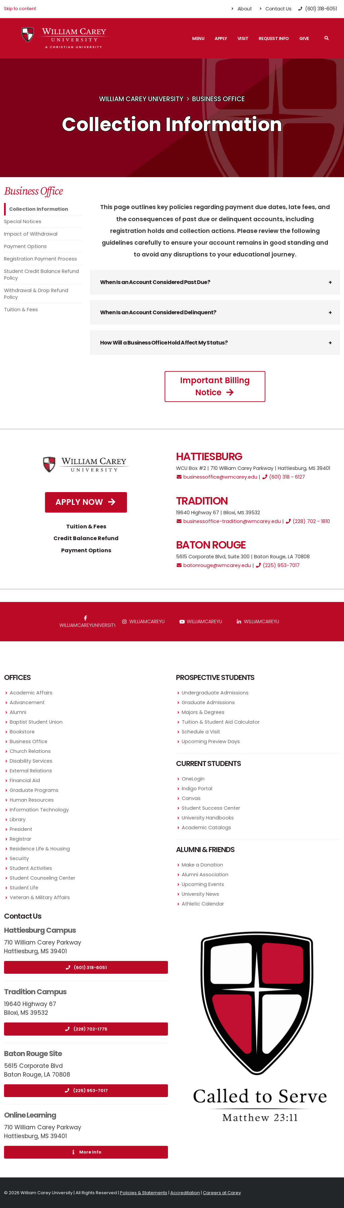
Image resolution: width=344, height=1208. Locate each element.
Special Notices (22, 221)
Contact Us (274, 8)
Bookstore (22, 731)
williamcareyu (143, 621)
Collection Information (38, 209)
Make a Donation (202, 864)
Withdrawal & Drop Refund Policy (36, 293)
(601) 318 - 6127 (283, 477)
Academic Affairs (31, 692)
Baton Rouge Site (33, 1053)
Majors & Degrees (203, 712)
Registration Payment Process (40, 258)
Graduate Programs (34, 790)
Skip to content (20, 8)
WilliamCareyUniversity (86, 622)
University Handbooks (208, 817)
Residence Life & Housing (40, 848)
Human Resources (32, 800)
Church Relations (30, 751)
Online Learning (30, 1115)
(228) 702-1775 (86, 1029)
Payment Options (25, 246)
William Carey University (141, 99)
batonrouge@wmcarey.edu (213, 565)
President (21, 829)
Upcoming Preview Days (211, 741)
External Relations (31, 770)
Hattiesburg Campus (40, 930)
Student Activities (31, 868)
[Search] (326, 38)
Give (304, 38)
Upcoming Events (203, 884)
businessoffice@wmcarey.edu (216, 477)
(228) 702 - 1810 (307, 521)
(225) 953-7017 (277, 565)
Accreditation (185, 1193)
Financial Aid (25, 780)
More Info (86, 1152)
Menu (198, 38)
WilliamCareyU (200, 621)
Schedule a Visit (201, 731)
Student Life (24, 887)
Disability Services (31, 761)
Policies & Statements (143, 1193)
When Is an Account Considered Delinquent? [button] (158, 312)
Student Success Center (211, 808)
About (241, 8)
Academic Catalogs (206, 827)
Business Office (218, 99)
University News (200, 894)
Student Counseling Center (42, 878)
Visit (243, 38)
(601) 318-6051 (86, 967)
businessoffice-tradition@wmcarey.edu (228, 521)
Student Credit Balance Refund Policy (41, 274)
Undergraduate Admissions (215, 692)
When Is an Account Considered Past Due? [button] (155, 282)
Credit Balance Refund (86, 538)
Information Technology (39, 809)
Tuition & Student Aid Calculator (221, 722)
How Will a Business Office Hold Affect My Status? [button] (163, 343)
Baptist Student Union (36, 722)
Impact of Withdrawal (30, 234)
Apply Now (86, 502)
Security (19, 858)
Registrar (20, 839)
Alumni (18, 712)
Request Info (274, 38)
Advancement (27, 702)
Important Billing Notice (215, 386)
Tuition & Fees (21, 309)
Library (18, 819)
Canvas (191, 798)
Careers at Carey (222, 1193)
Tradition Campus (35, 991)
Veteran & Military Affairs (40, 897)
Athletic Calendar (203, 903)
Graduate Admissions (208, 702)
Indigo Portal (197, 788)
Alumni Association (205, 874)
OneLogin (193, 778)
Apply (221, 38)
